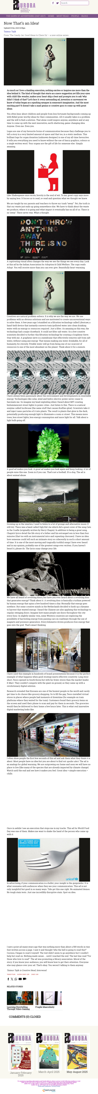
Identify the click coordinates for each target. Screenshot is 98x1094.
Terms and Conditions (44, 1086)
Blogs (84, 16)
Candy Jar (34, 974)
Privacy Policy (56, 1086)
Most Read (63, 16)
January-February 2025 (21, 1074)
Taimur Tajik (10, 31)
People (75, 16)
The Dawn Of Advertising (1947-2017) (25, 16)
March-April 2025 (49, 1071)
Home (51, 16)
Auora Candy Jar (23, 974)
